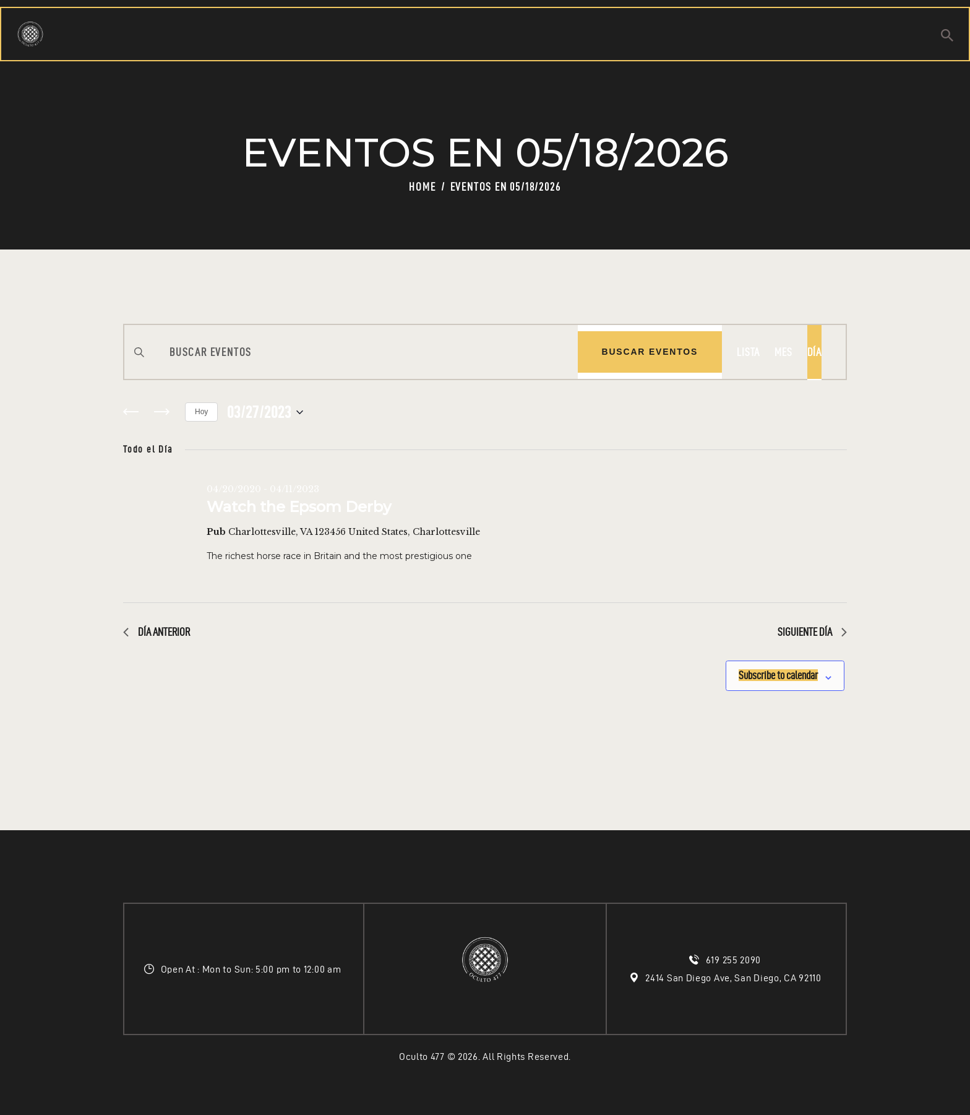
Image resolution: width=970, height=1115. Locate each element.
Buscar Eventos (650, 352)
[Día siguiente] (161, 412)
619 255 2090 (734, 960)
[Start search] (947, 37)
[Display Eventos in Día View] (814, 352)
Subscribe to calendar (762, 671)
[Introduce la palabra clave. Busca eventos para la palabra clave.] (351, 352)
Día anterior (156, 632)
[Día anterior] (130, 412)
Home (422, 187)
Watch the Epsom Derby (299, 507)
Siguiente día (812, 632)
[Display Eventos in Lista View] (748, 352)
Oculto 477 (422, 1056)
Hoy (201, 411)
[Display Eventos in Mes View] (783, 352)
